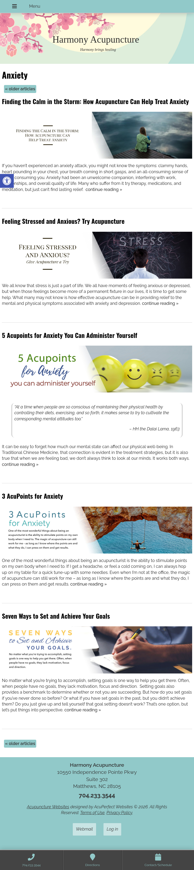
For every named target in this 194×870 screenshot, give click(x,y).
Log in (112, 829)
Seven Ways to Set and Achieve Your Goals (56, 616)
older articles (20, 88)
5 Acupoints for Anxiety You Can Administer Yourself (69, 335)
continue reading (103, 189)
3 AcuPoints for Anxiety (32, 496)
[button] (7, 181)
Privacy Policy (119, 812)
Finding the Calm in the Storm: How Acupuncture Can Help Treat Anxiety (95, 101)
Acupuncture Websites (48, 806)
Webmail (84, 829)
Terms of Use (92, 812)
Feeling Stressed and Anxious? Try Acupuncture (63, 221)
